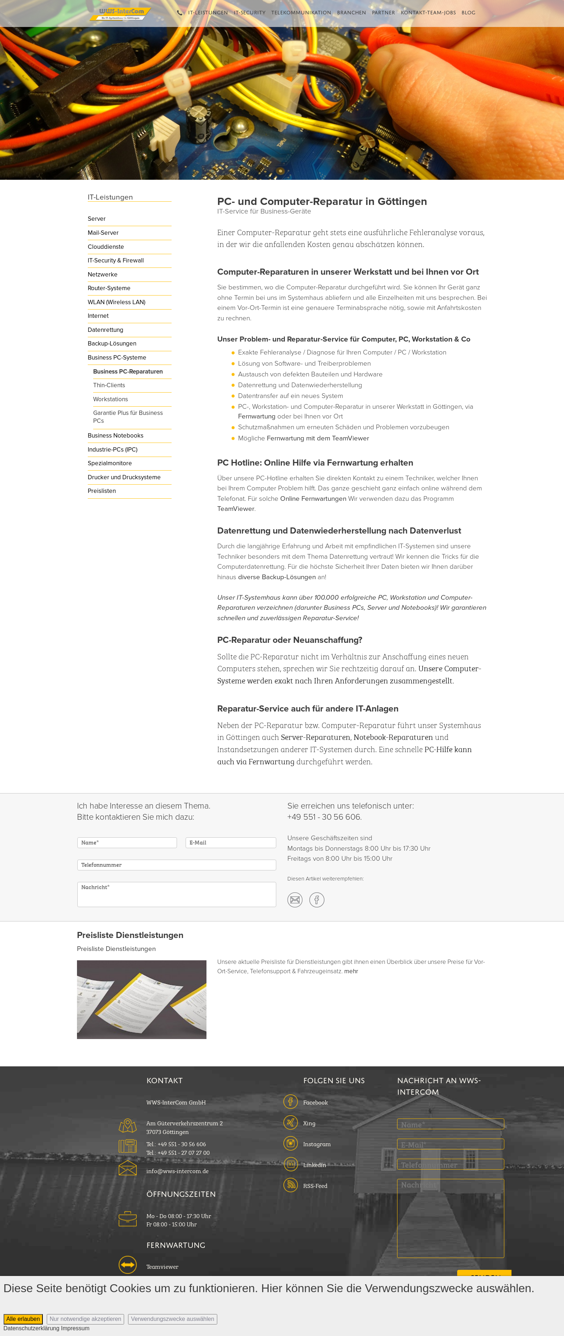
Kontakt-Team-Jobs (428, 11)
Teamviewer (162, 1266)
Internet (98, 316)
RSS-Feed (315, 1185)
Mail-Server (103, 233)
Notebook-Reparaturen (393, 736)
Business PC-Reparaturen (128, 371)
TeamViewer (235, 509)
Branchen (351, 11)
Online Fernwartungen (313, 499)
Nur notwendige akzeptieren (85, 1319)
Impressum (75, 1328)
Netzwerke (103, 274)
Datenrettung (105, 330)
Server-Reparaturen (315, 736)
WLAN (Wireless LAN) (116, 302)
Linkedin (314, 1164)
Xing (309, 1122)
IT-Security (249, 11)
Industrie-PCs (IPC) (112, 449)
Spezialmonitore (110, 463)
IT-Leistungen (208, 11)
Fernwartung (257, 416)
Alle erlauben (23, 1319)
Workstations (110, 399)
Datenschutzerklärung (32, 1328)
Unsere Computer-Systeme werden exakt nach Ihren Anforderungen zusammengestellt (349, 673)
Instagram (317, 1143)
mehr (351, 971)
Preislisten (102, 491)
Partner (383, 11)
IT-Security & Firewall (116, 260)
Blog (468, 11)
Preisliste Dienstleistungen (116, 949)
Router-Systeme (109, 288)
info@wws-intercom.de (177, 1170)
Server (97, 219)
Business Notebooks (116, 435)
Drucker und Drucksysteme (124, 477)
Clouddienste (106, 247)
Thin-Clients (109, 385)
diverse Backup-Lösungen (277, 577)
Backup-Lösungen (112, 343)
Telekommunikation (301, 11)
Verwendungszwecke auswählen (172, 1319)
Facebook (315, 1101)
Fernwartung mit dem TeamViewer (318, 438)
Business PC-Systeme (117, 357)
